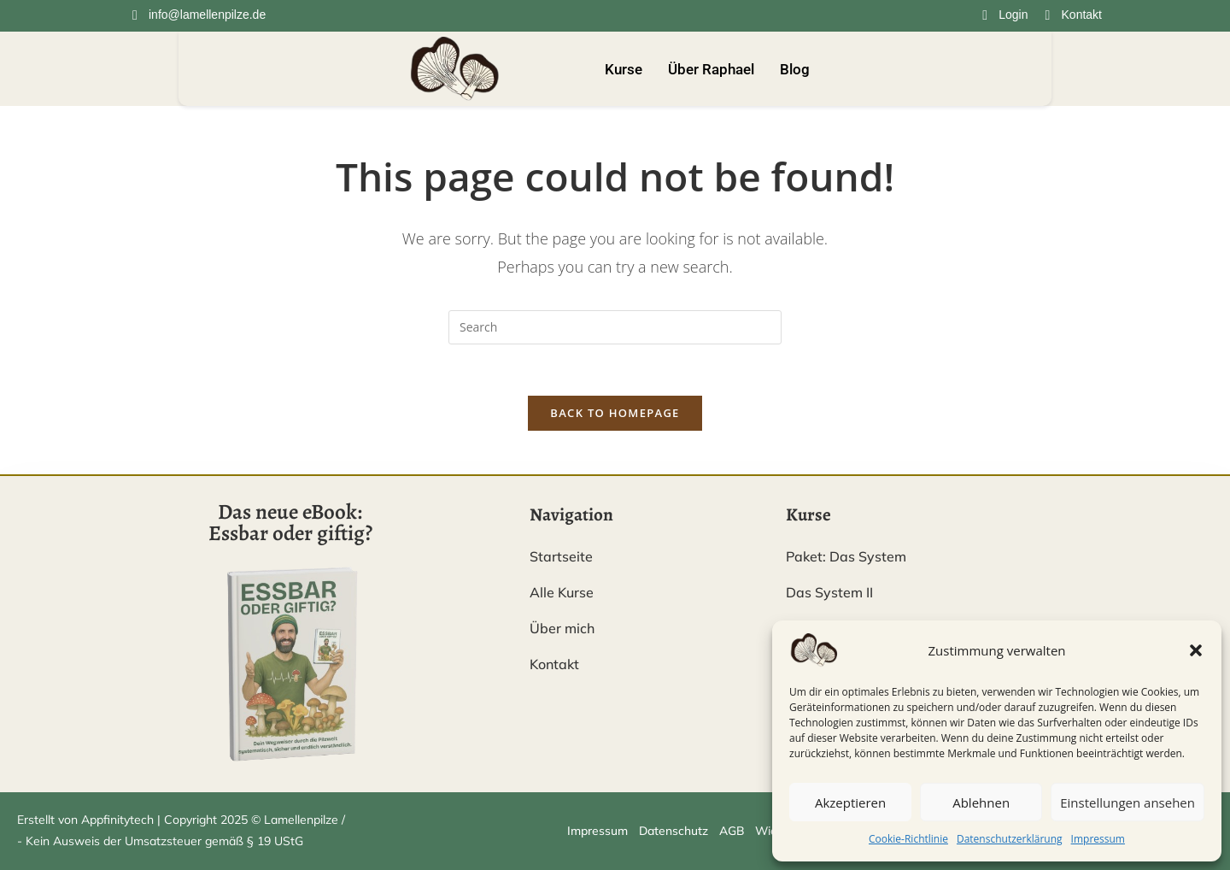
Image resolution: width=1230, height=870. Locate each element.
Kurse (623, 69)
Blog (795, 69)
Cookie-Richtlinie (908, 839)
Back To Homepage (614, 413)
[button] (1195, 650)
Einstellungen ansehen (1127, 802)
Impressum (1098, 839)
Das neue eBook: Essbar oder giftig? (290, 523)
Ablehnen (981, 802)
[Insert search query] (615, 327)
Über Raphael (711, 69)
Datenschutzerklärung (1010, 839)
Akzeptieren (850, 802)
